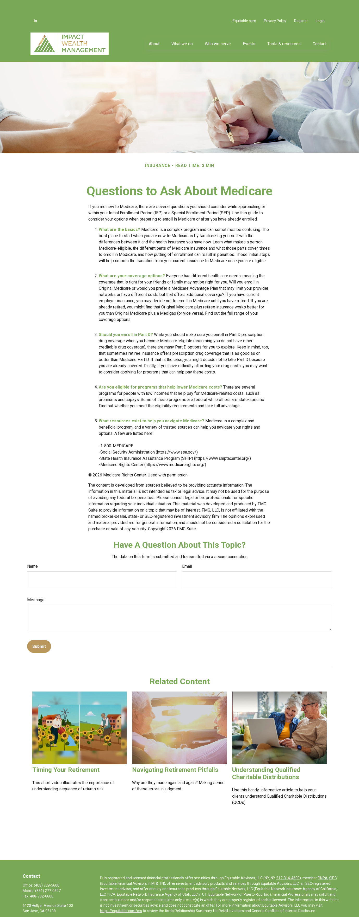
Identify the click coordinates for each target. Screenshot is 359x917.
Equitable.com (244, 5)
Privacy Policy (275, 5)
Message (36, 584)
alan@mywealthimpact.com (46, 912)
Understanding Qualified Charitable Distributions (266, 758)
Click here (108, 906)
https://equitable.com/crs (121, 895)
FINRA (322, 862)
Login (320, 5)
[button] (154, 28)
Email (187, 550)
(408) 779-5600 (46, 870)
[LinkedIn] (35, 5)
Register (301, 5)
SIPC (333, 862)
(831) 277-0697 (48, 875)
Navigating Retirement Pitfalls (175, 754)
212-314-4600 (288, 862)
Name (32, 550)
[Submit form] (39, 630)
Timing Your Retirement (66, 754)
